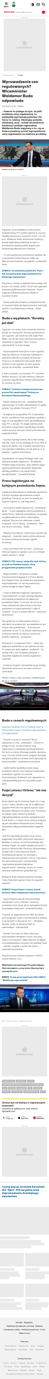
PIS (30, 1088)
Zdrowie (23, 1370)
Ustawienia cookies (12, 1330)
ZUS (43, 1092)
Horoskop (8, 1367)
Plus (31, 1350)
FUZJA (30, 1081)
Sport (33, 1346)
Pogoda (40, 1346)
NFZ (4, 1088)
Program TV (41, 1363)
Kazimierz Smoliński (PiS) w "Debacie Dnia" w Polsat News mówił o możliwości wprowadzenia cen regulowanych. (24, 730)
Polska (20, 75)
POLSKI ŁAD (17, 1092)
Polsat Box (39, 1350)
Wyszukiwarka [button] (44, 4)
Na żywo (30, 1363)
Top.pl (38, 1370)
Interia (6, 1363)
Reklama (39, 1326)
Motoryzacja (13, 1370)
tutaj (19, 958)
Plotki (16, 1367)
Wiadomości (24, 1346)
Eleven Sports (10, 1350)
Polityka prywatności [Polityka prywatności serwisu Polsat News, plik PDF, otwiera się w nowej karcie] (30, 1330)
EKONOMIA (21, 1081)
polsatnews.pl (8, 75)
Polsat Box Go (11, 1346)
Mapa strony (24, 1333)
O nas (42, 1330)
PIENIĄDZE (21, 1088)
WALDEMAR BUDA (31, 1092)
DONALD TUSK (8, 1081)
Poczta (14, 1363)
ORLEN (11, 1088)
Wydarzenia (26, 1367)
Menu (6, 7)
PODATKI (37, 1088)
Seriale (31, 1370)
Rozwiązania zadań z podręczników (20, 1374)
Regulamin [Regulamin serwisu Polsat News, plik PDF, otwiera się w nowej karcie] (28, 1323)
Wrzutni (13, 971)
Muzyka (40, 1374)
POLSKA (6, 1092)
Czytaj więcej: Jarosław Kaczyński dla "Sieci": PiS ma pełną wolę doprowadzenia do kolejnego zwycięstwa (23, 1191)
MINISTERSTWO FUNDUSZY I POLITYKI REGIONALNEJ (22, 1085)
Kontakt (19, 1323)
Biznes (42, 1367)
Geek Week (23, 1350)
